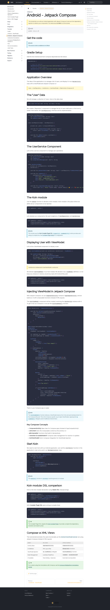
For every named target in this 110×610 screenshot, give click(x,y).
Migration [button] (9, 55)
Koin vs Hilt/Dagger (13, 19)
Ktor (9, 43)
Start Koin (88, 25)
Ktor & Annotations (12, 46)
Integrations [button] (10, 26)
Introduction (11, 9)
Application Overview (91, 12)
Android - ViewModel (13, 33)
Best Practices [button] (11, 50)
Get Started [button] (19, 2)
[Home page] (28, 8)
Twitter (48, 597)
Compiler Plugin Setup (48, 235)
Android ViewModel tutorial (69, 537)
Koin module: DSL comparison (92, 27)
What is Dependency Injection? (13, 14)
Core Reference (28, 593)
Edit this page (32, 573)
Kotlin (9, 31)
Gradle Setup (89, 10)
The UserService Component (92, 16)
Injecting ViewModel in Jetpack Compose (95, 21)
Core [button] (8, 24)
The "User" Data (90, 14)
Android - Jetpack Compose (15, 35)
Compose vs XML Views (91, 29)
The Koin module (90, 18)
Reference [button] (54, 2)
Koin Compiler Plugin (13, 17)
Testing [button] (9, 53)
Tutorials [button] (45, 2)
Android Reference (29, 595)
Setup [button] (8, 21)
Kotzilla (69, 593)
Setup (27, 2)
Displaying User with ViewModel (93, 20)
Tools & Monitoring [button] (66, 2)
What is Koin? (11, 11)
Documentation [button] (35, 2)
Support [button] (9, 60)
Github (69, 595)
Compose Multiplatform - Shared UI (14, 40)
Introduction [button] (10, 6)
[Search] (95, 2)
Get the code (89, 8)
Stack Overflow (50, 593)
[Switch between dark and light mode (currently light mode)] (84, 2)
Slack (47, 595)
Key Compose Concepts (92, 23)
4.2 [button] (79, 2)
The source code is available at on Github (39, 45)
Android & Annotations (13, 38)
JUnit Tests (10, 48)
